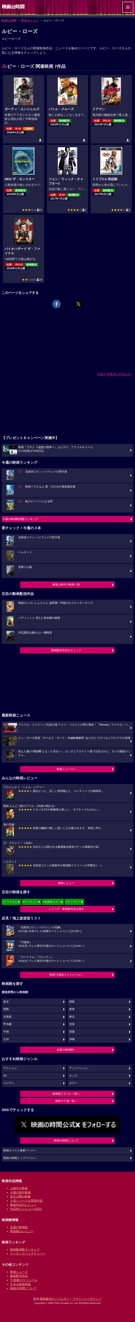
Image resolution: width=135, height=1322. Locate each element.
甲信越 (7, 1024)
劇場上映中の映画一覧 (66, 584)
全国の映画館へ (66, 1049)
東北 (72, 1016)
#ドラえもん (10, 901)
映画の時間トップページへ (19, 1158)
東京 (6, 1001)
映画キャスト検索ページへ (19, 1150)
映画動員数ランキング (25, 1249)
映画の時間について (66, 1140)
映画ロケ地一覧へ (66, 1100)
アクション (10, 1068)
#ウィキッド (30, 901)
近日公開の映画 (20, 1196)
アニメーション (78, 1068)
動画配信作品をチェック (66, 650)
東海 (72, 1009)
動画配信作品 (19, 1276)
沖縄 (72, 1039)
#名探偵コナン (52, 901)
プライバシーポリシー (87, 1299)
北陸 (72, 1024)
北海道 (7, 1016)
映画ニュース (19, 1272)
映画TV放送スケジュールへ (66, 974)
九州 (6, 1039)
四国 (72, 1031)
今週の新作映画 (20, 1192)
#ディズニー (73, 901)
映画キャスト (30, 20)
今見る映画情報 (20, 1284)
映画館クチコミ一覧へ (66, 1093)
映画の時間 (9, 20)
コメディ (8, 1083)
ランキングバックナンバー (27, 1253)
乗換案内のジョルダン (54, 1299)
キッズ (73, 1075)
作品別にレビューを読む (26, 1209)
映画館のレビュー (22, 1231)
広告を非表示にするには (114, 374)
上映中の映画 (19, 1188)
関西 (6, 1009)
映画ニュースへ (66, 769)
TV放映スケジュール (23, 1280)
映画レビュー (66, 883)
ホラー (73, 1083)
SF (5, 1075)
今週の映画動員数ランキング (20, 519)
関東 (72, 1001)
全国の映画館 (19, 1227)
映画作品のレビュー (23, 1205)
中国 (6, 1031)
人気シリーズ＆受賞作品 (26, 1200)
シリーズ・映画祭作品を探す (66, 909)
